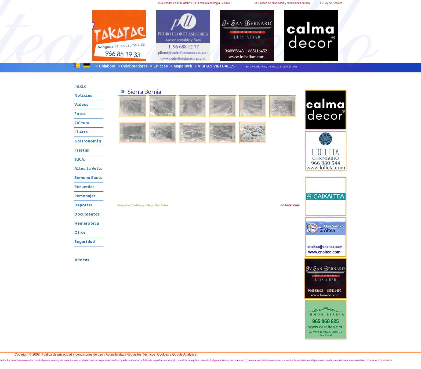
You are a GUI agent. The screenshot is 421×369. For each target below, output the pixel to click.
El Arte (81, 132)
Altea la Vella (88, 168)
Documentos (87, 214)
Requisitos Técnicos (140, 354)
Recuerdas (84, 187)
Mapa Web (183, 66)
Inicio (80, 86)
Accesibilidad (115, 354)
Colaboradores (134, 66)
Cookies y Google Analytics (176, 354)
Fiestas (81, 150)
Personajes (85, 196)
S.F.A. (79, 159)
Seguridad (84, 242)
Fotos (80, 114)
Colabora (107, 66)
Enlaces (161, 66)
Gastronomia (87, 141)
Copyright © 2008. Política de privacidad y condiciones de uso (58, 354)
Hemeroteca (86, 223)
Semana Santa (88, 178)
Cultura (81, 123)
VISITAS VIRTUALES (216, 66)
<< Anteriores (289, 205)
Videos (81, 105)
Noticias (83, 95)
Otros (80, 232)
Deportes (83, 205)
